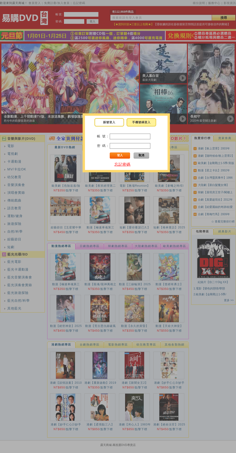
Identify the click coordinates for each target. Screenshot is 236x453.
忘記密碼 (122, 164)
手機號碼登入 (141, 122)
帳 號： (103, 136)
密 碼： (103, 146)
